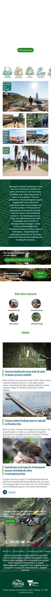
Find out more (25, 50)
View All (12, 492)
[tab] (7, 73)
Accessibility (18, 551)
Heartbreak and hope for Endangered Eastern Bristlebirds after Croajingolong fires (25, 470)
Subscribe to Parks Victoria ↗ (18, 260)
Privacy (6, 537)
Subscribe (9, 521)
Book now (40, 275)
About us (7, 551)
